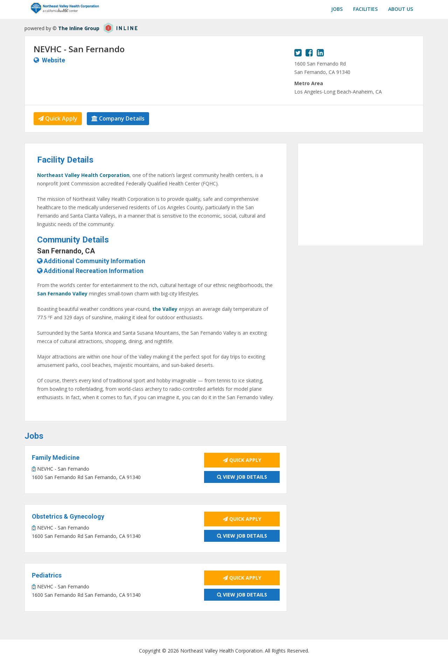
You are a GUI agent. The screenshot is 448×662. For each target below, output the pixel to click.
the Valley (164, 309)
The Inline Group (78, 28)
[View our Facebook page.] (309, 52)
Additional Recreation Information (90, 270)
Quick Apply (57, 118)
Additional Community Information (91, 261)
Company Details (118, 118)
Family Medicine (55, 457)
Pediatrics (47, 575)
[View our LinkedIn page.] (320, 52)
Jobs (337, 9)
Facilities (365, 9)
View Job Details (242, 476)
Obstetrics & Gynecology (68, 516)
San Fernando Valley (62, 293)
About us (400, 9)
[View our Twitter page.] (298, 52)
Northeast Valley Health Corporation (83, 175)
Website (53, 60)
